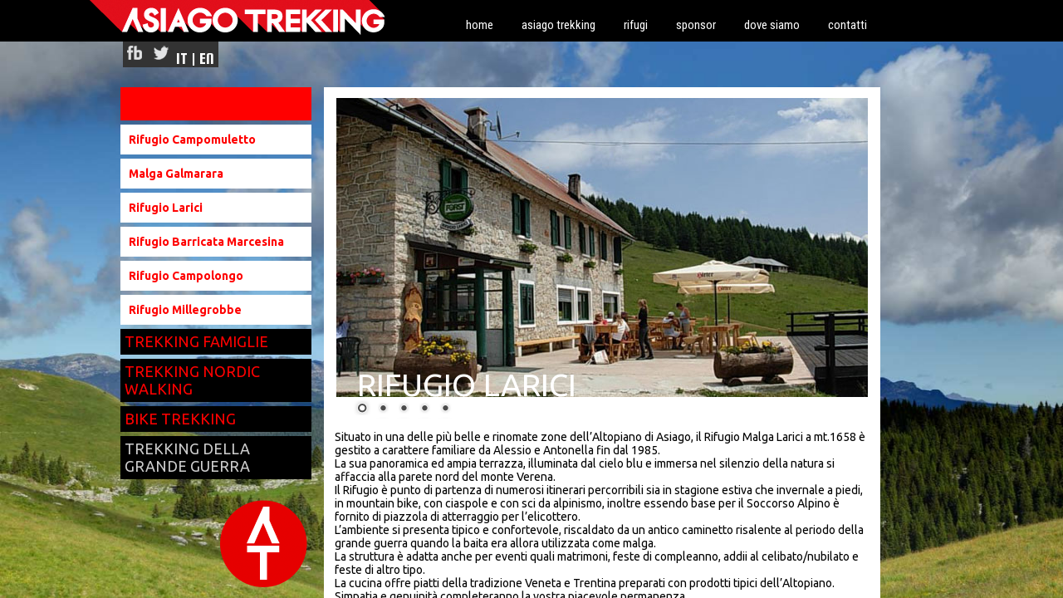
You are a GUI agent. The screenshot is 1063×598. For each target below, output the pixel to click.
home (479, 24)
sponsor (696, 24)
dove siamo (772, 24)
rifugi (636, 24)
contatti (847, 24)
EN (206, 58)
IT (182, 58)
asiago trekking (558, 24)
